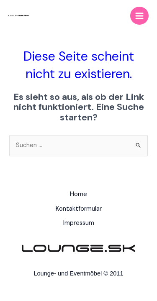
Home (78, 194)
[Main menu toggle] (139, 16)
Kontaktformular (79, 209)
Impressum (78, 223)
